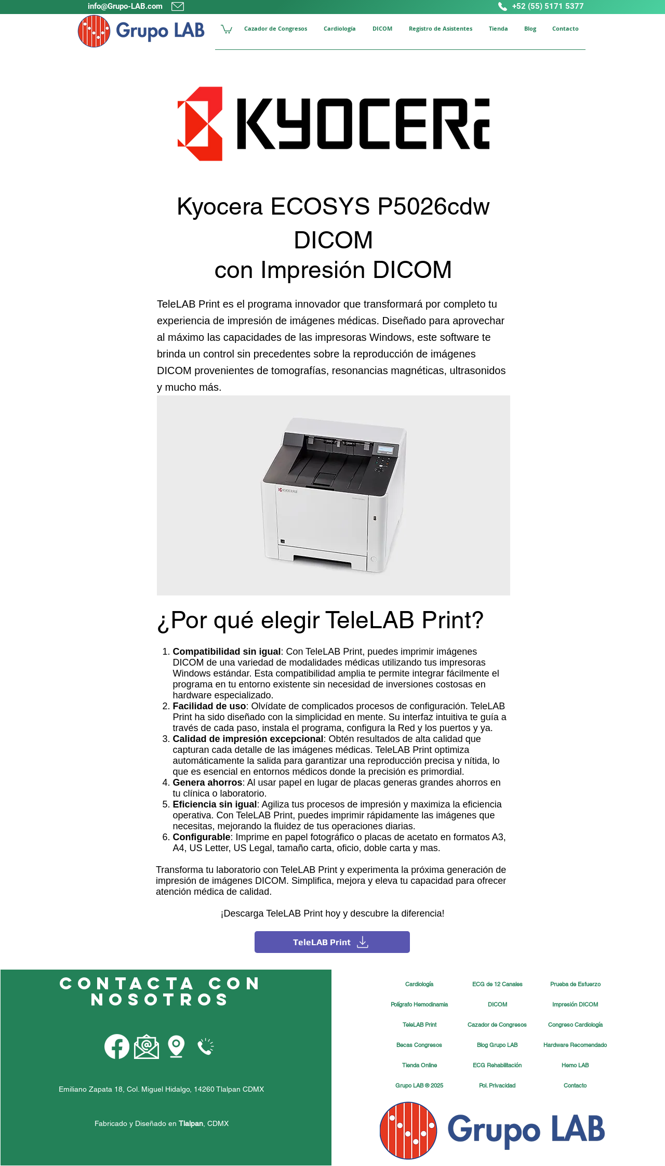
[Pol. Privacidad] (497, 1086)
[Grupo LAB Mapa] (176, 1046)
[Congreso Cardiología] (575, 1025)
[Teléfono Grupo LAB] (205, 1046)
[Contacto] (575, 1086)
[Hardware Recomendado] (575, 1045)
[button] (226, 28)
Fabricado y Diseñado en (149, 1123)
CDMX (218, 1123)
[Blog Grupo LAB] (497, 1045)
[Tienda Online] (419, 1066)
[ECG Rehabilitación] (497, 1066)
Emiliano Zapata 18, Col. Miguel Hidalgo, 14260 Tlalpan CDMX (161, 1089)
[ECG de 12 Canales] (497, 984)
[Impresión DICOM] (575, 1005)
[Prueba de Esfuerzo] (575, 984)
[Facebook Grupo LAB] (116, 1046)
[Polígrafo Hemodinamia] (419, 1005)
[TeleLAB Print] (332, 942)
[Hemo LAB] (575, 1066)
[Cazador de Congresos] (497, 1025)
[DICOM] (497, 1005)
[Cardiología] (419, 984)
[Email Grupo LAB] (146, 1046)
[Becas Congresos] (419, 1045)
